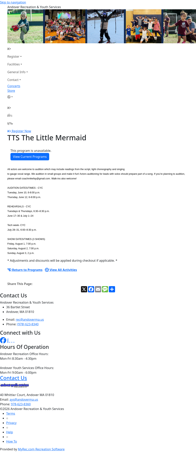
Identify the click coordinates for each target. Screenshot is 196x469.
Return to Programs (24, 270)
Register (13, 56)
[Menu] (10, 123)
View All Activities (61, 270)
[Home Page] (17, 49)
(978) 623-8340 (28, 324)
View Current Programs (30, 157)
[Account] (17, 97)
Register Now (21, 131)
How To (11, 441)
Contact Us (13, 377)
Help (9, 432)
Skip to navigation (13, 2)
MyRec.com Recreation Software (41, 449)
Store (11, 91)
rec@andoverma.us (30, 319)
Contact (13, 80)
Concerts (13, 86)
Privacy (11, 423)
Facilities (13, 64)
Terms (10, 413)
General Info (16, 72)
